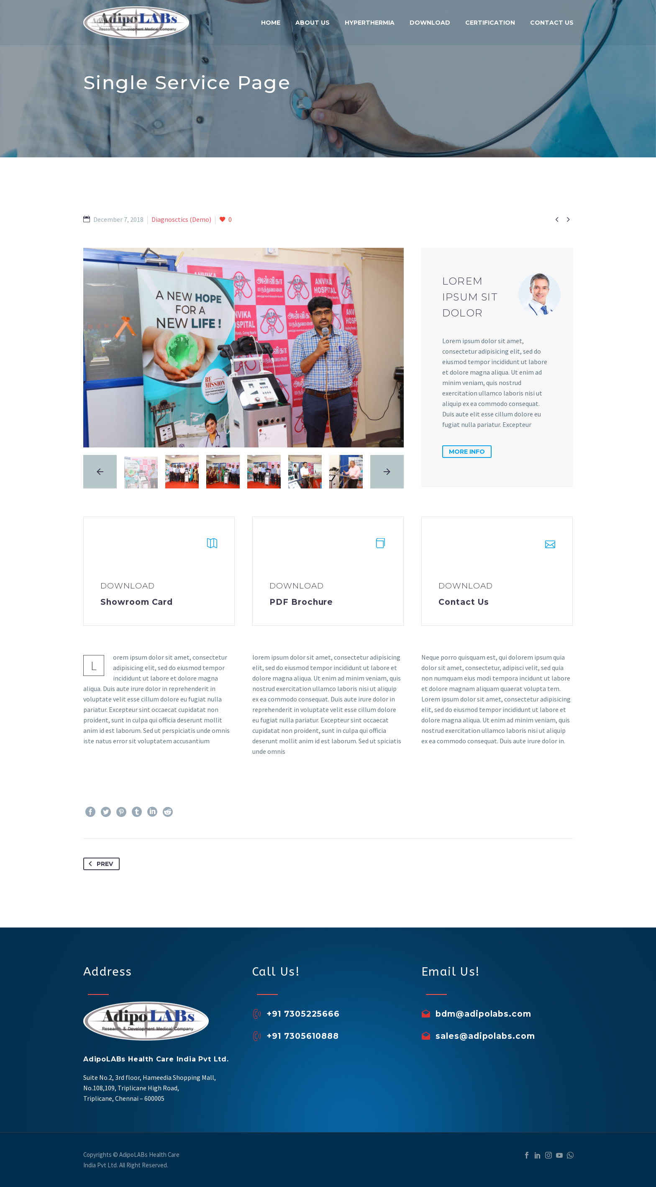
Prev (99, 863)
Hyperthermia (370, 22)
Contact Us (552, 22)
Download (430, 22)
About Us (312, 22)
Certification (490, 22)
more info (467, 451)
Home (270, 22)
